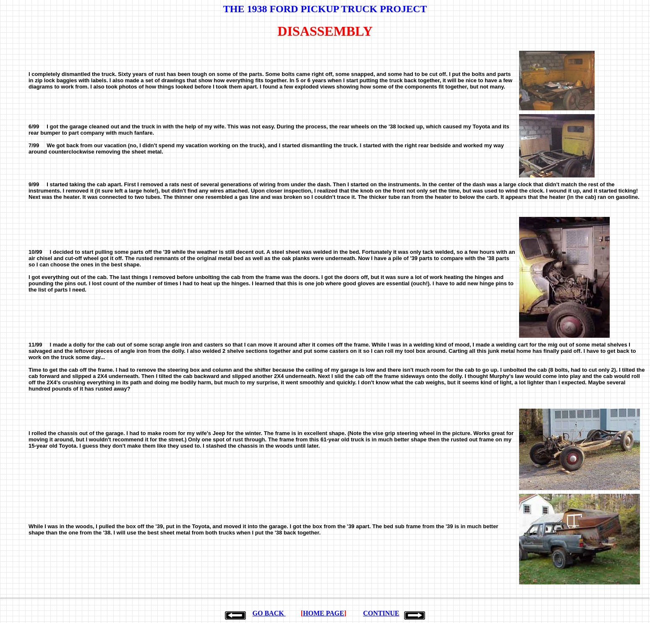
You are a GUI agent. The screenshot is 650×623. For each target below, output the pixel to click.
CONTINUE (381, 613)
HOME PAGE (323, 613)
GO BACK (269, 613)
